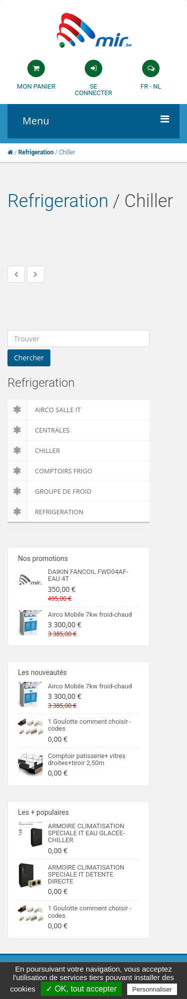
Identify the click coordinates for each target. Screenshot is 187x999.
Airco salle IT (44, 410)
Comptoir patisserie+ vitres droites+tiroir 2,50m (87, 759)
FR (144, 86)
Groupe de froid (49, 491)
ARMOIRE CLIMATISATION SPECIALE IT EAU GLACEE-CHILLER (86, 833)
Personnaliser (152, 989)
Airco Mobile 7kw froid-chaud (90, 614)
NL (157, 86)
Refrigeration (58, 201)
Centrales (38, 430)
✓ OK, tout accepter (81, 989)
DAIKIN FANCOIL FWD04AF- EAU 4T (88, 575)
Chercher (29, 357)
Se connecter (93, 90)
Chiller (33, 450)
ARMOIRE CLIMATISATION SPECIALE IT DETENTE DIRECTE (86, 875)
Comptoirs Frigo (49, 471)
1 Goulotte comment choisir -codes (89, 725)
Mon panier (36, 86)
